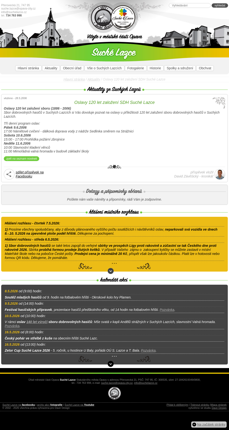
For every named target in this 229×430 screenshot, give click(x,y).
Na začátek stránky (211, 424)
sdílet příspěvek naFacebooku (30, 174)
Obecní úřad (72, 68)
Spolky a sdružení (180, 68)
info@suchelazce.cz (14, 12)
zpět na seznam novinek (21, 158)
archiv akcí (49, 404)
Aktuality (51, 68)
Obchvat (205, 68)
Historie (155, 68)
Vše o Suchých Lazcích (104, 68)
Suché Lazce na (18, 404)
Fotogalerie (135, 68)
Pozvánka (167, 310)
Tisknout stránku (199, 404)
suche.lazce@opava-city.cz (18, 8)
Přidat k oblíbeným (177, 404)
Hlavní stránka (28, 68)
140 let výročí (37, 322)
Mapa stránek (219, 404)
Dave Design (219, 407)
